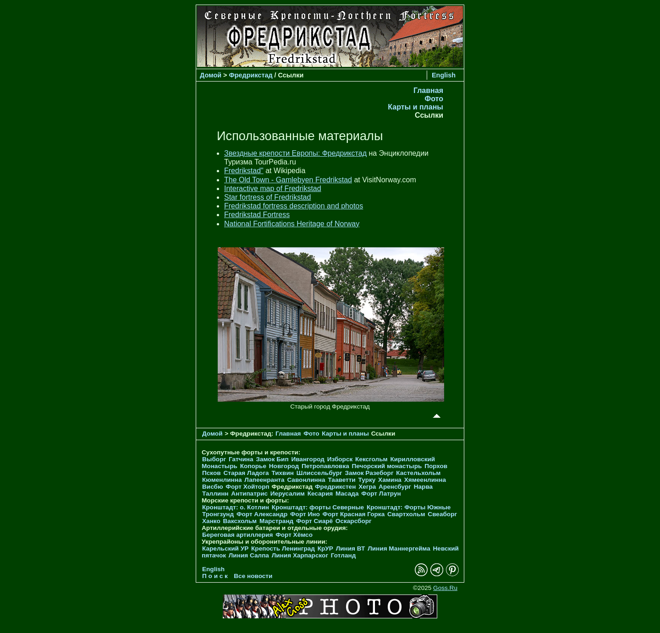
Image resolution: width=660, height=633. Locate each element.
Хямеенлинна (425, 479)
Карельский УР (225, 548)
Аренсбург (395, 486)
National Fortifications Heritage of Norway (291, 224)
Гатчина (241, 459)
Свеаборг (442, 514)
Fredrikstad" (244, 171)
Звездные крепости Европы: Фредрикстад (295, 153)
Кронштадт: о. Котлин (235, 507)
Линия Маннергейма (399, 548)
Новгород (284, 466)
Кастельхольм (418, 472)
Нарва (423, 486)
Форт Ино (305, 514)
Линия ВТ (350, 548)
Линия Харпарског (300, 555)
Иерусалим (287, 493)
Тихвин (282, 472)
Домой (210, 75)
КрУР (325, 548)
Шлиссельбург (319, 472)
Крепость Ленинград (283, 548)
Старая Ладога (246, 472)
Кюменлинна (222, 479)
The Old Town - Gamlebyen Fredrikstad (288, 180)
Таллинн (215, 493)
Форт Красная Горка (354, 514)
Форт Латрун (381, 493)
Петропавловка (325, 466)
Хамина (390, 479)
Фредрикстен (335, 486)
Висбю (212, 486)
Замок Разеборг (369, 472)
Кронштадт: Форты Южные (409, 507)
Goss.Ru (445, 587)
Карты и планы (415, 107)
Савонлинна (306, 479)
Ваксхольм (240, 521)
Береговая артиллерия (237, 534)
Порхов (435, 466)
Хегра (367, 486)
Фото (434, 99)
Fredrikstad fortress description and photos (293, 206)
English (444, 75)
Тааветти (341, 479)
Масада (347, 493)
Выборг (214, 459)
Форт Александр (261, 514)
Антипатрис (249, 493)
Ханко (211, 521)
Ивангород (307, 459)
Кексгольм (371, 459)
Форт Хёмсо (294, 534)
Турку (366, 479)
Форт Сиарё (314, 521)
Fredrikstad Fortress (257, 214)
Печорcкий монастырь (387, 466)
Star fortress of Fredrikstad (267, 197)
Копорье (253, 466)
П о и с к (215, 576)
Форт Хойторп (247, 486)
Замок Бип (272, 459)
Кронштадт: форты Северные (318, 507)
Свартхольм (406, 514)
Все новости (253, 576)
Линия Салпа (249, 555)
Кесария (320, 493)
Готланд (343, 555)
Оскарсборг (354, 521)
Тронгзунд (218, 514)
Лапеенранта (264, 479)
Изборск (340, 459)
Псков (211, 472)
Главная (428, 90)
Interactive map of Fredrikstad (272, 188)
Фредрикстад (251, 75)
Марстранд (276, 521)
